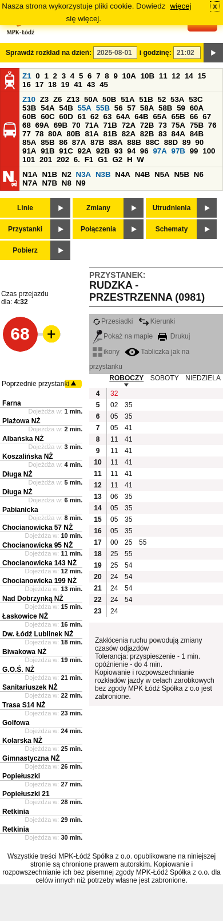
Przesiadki (113, 321)
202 (63, 159)
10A (129, 76)
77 (26, 133)
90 (199, 142)
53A (177, 99)
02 (114, 405)
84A (178, 133)
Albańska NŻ (23, 439)
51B (146, 99)
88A (115, 142)
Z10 (28, 99)
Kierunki (156, 321)
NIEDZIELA (203, 378)
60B (29, 116)
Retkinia (15, 812)
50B (109, 99)
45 (103, 84)
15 (201, 76)
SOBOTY (164, 378)
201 (45, 159)
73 (162, 125)
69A (42, 125)
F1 (89, 159)
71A (91, 125)
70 (76, 125)
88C (152, 142)
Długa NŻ (17, 474)
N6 (199, 174)
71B (110, 125)
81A (91, 133)
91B (47, 151)
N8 (66, 183)
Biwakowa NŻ (24, 652)
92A (84, 151)
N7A (30, 183)
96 (144, 151)
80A (55, 133)
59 (181, 108)
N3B (103, 174)
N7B (49, 183)
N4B (142, 174)
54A (47, 108)
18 (52, 84)
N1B (49, 174)
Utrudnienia (172, 208)
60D (66, 116)
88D (171, 142)
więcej (181, 6)
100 (208, 151)
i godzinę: (156, 53)
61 (81, 116)
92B (103, 151)
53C (195, 99)
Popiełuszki (21, 776)
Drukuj (174, 336)
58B (165, 108)
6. (77, 159)
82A (129, 133)
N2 (66, 174)
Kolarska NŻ (22, 741)
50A (91, 99)
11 (163, 76)
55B (103, 108)
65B (178, 116)
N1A (30, 174)
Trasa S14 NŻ (23, 705)
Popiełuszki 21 (26, 794)
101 (28, 159)
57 (131, 108)
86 (63, 142)
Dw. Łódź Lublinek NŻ (37, 634)
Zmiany (98, 208)
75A (178, 125)
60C (47, 116)
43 (91, 84)
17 (39, 84)
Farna (11, 403)
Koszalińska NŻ (27, 456)
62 (94, 116)
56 (118, 108)
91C (66, 151)
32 (114, 393)
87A (79, 142)
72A (129, 125)
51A (127, 99)
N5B (181, 174)
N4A (122, 174)
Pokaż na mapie (123, 336)
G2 (117, 159)
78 (39, 133)
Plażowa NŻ (21, 421)
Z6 (57, 99)
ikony (106, 352)
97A (159, 151)
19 (65, 84)
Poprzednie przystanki (35, 384)
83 (162, 133)
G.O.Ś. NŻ (18, 670)
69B (60, 125)
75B (197, 125)
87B (97, 142)
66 (194, 116)
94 (131, 151)
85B (47, 142)
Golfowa (15, 723)
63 (107, 116)
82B (147, 133)
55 (142, 542)
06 (114, 497)
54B (66, 108)
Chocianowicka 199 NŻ (39, 581)
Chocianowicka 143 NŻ (39, 563)
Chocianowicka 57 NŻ (37, 528)
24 (114, 577)
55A (84, 108)
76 (212, 125)
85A (29, 142)
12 (176, 76)
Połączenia (98, 229)
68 (26, 125)
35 (128, 405)
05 (114, 416)
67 (206, 116)
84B (197, 133)
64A (123, 116)
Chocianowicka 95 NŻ (37, 545)
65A (159, 116)
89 (186, 142)
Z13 (72, 99)
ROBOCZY (126, 378)
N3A (83, 174)
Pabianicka (20, 510)
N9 (81, 183)
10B (147, 76)
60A (197, 108)
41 (78, 84)
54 (128, 565)
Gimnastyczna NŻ (31, 758)
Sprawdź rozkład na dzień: (48, 53)
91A (29, 151)
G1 (103, 159)
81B (110, 133)
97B (178, 151)
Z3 (44, 99)
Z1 (26, 76)
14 (189, 76)
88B (134, 142)
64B (141, 116)
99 (194, 151)
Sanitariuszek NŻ (30, 687)
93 (118, 151)
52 (162, 99)
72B (147, 125)
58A (147, 108)
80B (73, 133)
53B (29, 108)
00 (114, 542)
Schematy (172, 229)
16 (26, 84)
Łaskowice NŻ (25, 616)
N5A (162, 174)
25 (128, 542)
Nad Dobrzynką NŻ (32, 599)
